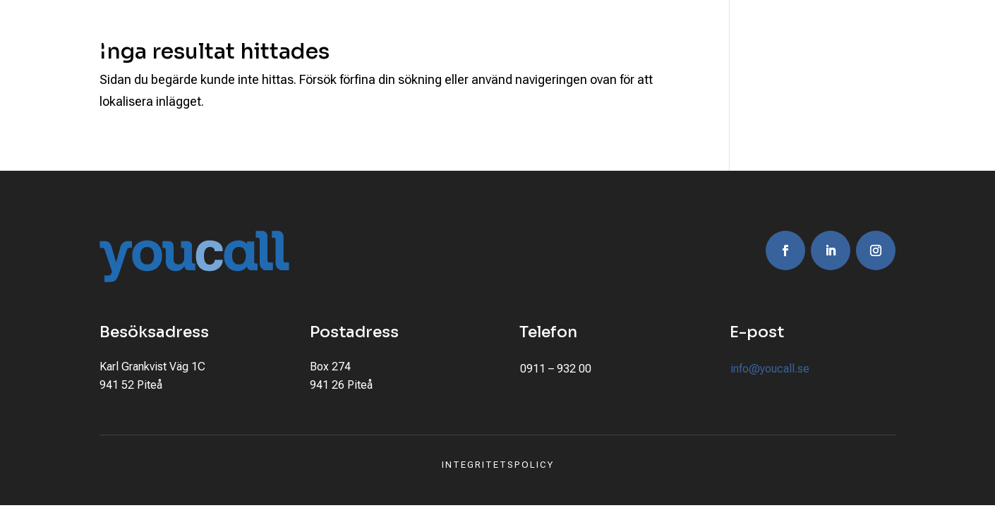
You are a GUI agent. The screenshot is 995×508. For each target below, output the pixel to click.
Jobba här (698, 41)
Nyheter (769, 41)
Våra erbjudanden (444, 41)
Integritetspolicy (498, 464)
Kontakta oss (852, 41)
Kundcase (561, 41)
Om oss (629, 41)
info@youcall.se (769, 368)
